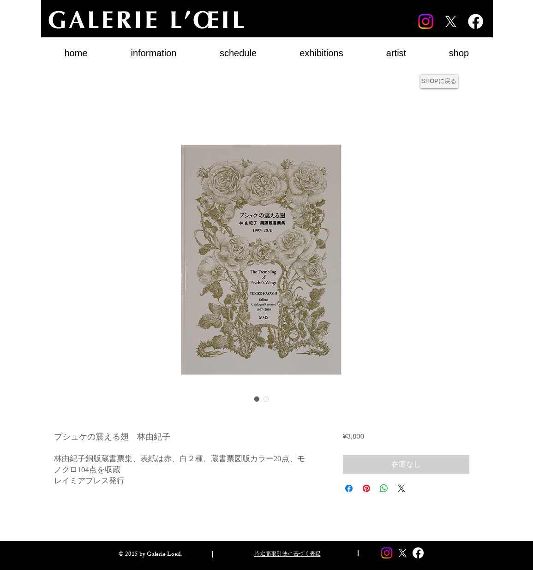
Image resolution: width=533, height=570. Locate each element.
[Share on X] (401, 488)
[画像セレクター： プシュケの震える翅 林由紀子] (257, 399)
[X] (451, 21)
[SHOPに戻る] (439, 81)
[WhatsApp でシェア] (383, 488)
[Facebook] (475, 21)
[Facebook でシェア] (348, 488)
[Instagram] (426, 21)
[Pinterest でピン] (366, 488)
